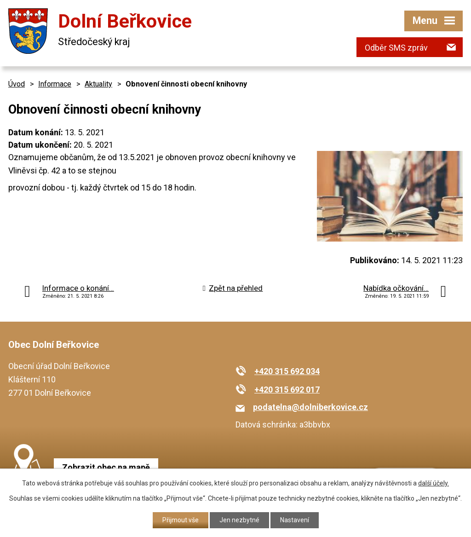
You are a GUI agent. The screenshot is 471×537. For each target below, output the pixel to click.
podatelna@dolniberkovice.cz (310, 407)
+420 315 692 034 (287, 371)
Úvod (16, 84)
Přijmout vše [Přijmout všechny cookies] (180, 520)
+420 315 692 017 (287, 389)
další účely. (433, 483)
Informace (54, 84)
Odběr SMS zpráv (396, 47)
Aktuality (98, 84)
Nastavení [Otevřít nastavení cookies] (294, 520)
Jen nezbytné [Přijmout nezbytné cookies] (239, 520)
